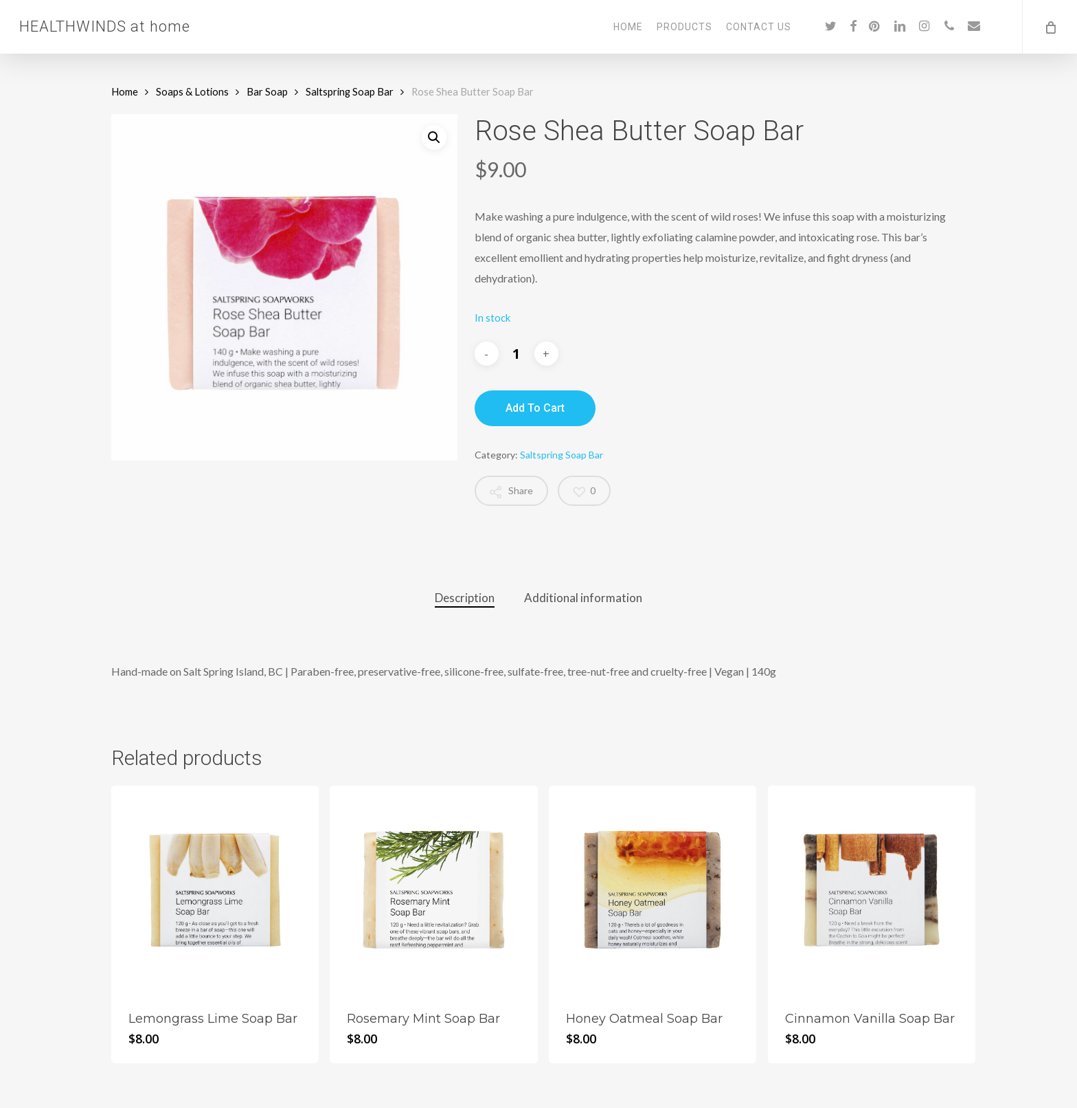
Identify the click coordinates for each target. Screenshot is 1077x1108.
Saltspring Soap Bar (350, 91)
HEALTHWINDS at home (104, 26)
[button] (434, 137)
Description (465, 597)
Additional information (583, 597)
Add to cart (535, 407)
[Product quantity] (516, 354)
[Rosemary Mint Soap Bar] (433, 889)
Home (124, 91)
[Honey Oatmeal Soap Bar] (652, 889)
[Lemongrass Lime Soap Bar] (215, 889)
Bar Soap (267, 91)
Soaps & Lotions (192, 91)
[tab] (464, 598)
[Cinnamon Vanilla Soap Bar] (871, 889)
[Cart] (1049, 27)
